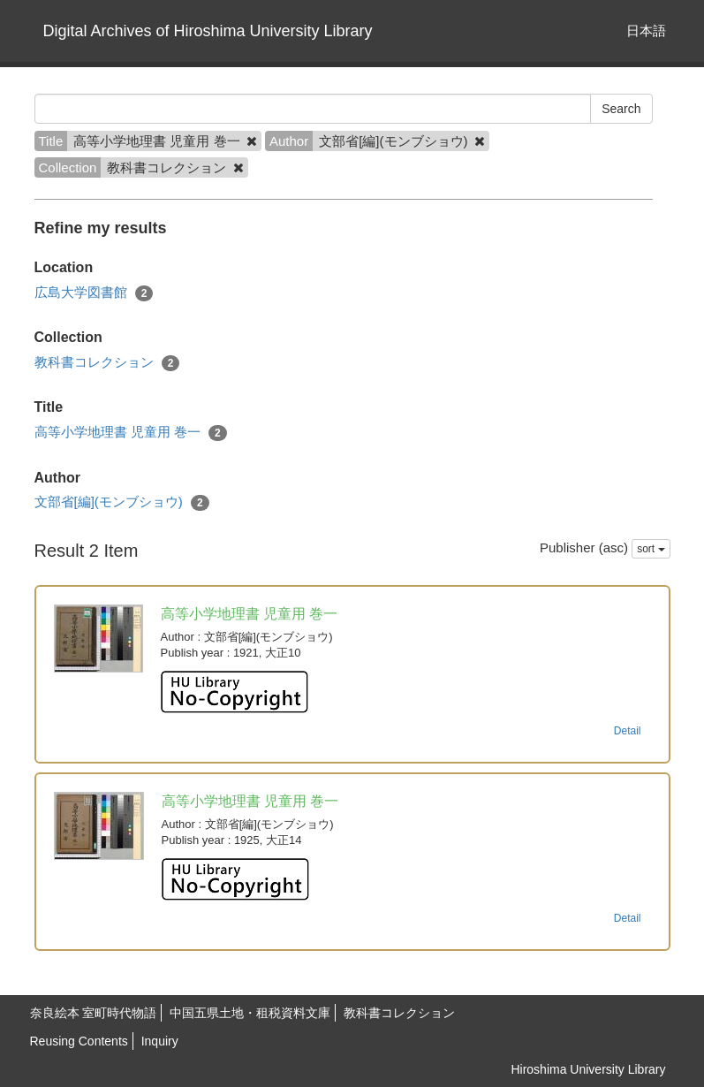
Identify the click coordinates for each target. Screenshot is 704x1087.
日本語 (646, 30)
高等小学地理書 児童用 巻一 (130, 432)
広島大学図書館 (94, 293)
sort (650, 549)
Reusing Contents (79, 1041)
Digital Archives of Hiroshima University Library (208, 31)
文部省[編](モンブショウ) (121, 502)
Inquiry (159, 1041)
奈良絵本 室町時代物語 (93, 1013)
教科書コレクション (107, 362)
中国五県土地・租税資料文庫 (250, 1013)
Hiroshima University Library (588, 1069)
